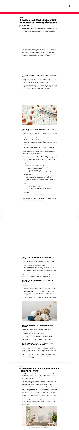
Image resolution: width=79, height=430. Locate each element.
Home (10, 7)
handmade (49, 394)
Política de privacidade (18, 7)
